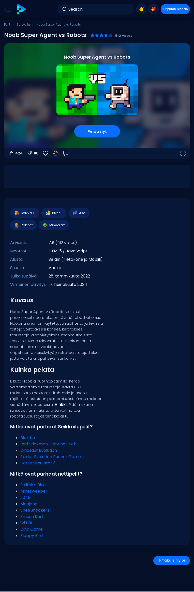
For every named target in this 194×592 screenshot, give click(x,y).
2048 (25, 497)
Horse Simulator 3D (39, 463)
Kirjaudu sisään (175, 9)
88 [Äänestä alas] (32, 153)
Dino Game (31, 529)
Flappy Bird (31, 535)
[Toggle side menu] (6, 9)
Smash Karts (33, 516)
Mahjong (28, 504)
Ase (78, 213)
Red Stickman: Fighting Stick (48, 444)
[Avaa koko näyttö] (183, 153)
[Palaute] (66, 153)
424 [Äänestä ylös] (15, 153)
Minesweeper (33, 491)
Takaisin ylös (171, 560)
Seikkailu (23, 24)
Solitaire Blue (33, 485)
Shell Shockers (34, 510)
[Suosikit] (45, 153)
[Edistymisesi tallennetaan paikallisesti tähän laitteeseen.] (56, 153)
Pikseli (53, 213)
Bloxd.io (27, 438)
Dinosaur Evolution (38, 450)
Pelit (7, 24)
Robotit (23, 225)
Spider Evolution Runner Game (50, 457)
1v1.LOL (26, 523)
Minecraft (53, 225)
